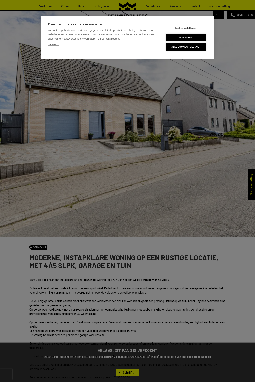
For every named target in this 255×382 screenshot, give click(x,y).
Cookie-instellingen (185, 28)
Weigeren (185, 37)
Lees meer (53, 44)
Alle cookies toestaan (185, 47)
